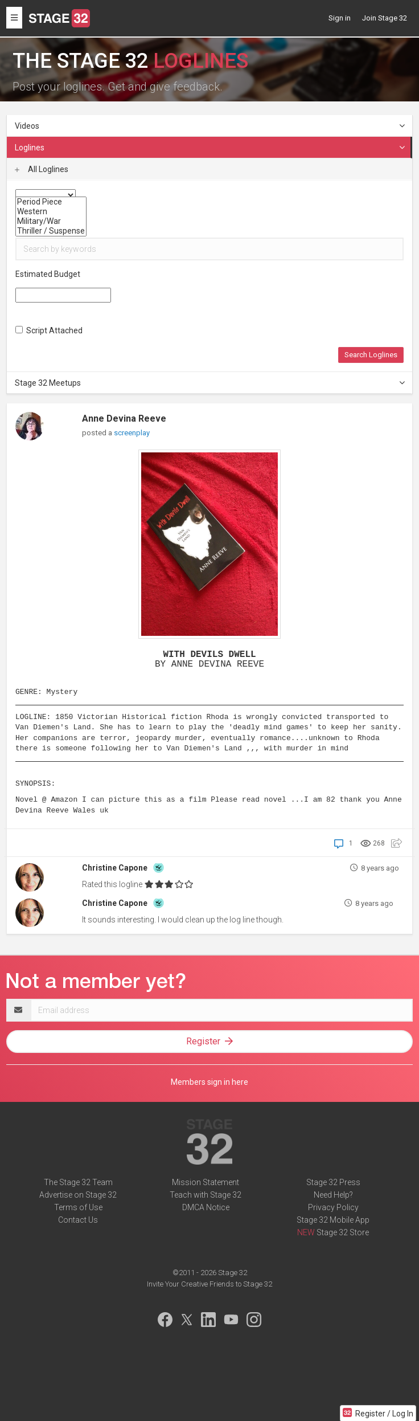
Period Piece (51, 202)
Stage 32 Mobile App (333, 1219)
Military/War (51, 221)
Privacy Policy (333, 1207)
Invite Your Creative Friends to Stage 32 (209, 1284)
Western (51, 212)
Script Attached (49, 330)
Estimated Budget (47, 274)
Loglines (210, 147)
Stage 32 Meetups (210, 383)
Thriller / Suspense (51, 231)
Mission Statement (205, 1182)
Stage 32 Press (333, 1182)
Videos (210, 126)
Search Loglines (370, 354)
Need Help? (333, 1194)
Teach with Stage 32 (205, 1194)
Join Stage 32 (384, 18)
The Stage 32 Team (78, 1182)
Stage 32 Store (343, 1232)
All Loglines (41, 169)
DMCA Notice (205, 1207)
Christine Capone (114, 867)
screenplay (132, 432)
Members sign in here (209, 1082)
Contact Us (78, 1219)
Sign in (339, 18)
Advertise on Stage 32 (78, 1194)
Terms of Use (78, 1207)
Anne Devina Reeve (124, 418)
